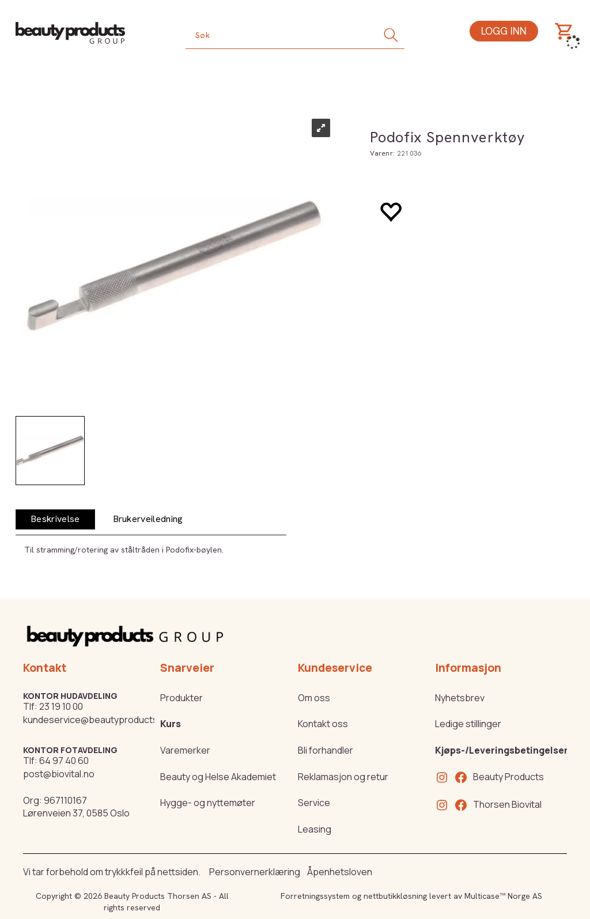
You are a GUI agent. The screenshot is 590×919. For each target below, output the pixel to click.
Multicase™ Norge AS (503, 896)
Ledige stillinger (468, 723)
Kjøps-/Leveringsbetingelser (501, 750)
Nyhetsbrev (460, 697)
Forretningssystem (315, 896)
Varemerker (185, 750)
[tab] (55, 519)
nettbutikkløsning (395, 896)
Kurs (170, 723)
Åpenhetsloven (339, 871)
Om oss (314, 697)
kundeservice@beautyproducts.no (97, 719)
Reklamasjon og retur (343, 776)
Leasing (314, 829)
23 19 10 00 (61, 706)
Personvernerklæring (254, 871)
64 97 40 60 (64, 760)
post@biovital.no (58, 773)
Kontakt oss (323, 723)
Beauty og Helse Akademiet (218, 776)
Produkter (181, 697)
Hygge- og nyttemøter (207, 802)
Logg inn (504, 30)
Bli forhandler (325, 750)
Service (314, 802)
